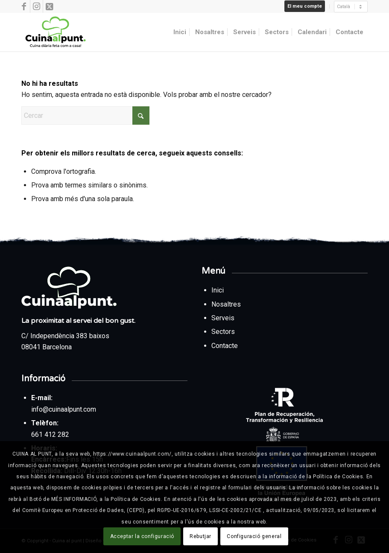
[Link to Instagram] (36, 6)
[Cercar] (85, 115)
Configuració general (254, 536)
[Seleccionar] (351, 6)
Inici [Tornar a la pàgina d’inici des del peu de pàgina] (218, 290)
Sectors (224, 332)
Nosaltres (226, 304)
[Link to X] (49, 6)
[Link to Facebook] (24, 6)
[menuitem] (305, 6)
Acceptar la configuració (142, 536)
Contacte (224, 346)
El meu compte (304, 6)
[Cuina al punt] (54, 32)
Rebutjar (200, 536)
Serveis (223, 318)
